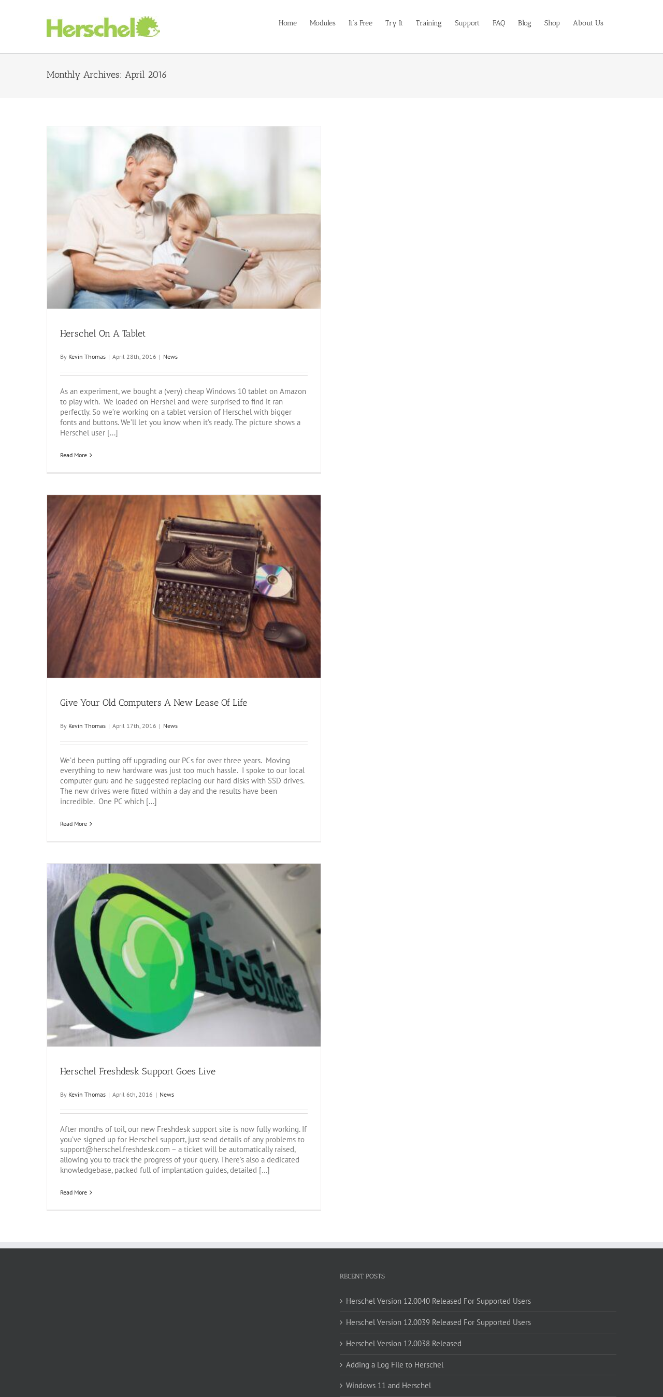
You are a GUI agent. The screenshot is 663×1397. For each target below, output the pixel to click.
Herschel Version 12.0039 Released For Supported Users (438, 1322)
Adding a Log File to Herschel (394, 1365)
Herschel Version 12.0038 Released (404, 1343)
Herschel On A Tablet (103, 333)
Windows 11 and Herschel (388, 1385)
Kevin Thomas (87, 356)
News (170, 356)
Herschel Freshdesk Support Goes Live (137, 1071)
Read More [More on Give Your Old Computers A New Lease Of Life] (73, 823)
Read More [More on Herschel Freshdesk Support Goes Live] (73, 1192)
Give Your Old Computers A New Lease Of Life (153, 702)
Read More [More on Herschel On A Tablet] (73, 455)
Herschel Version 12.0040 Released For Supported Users (438, 1301)
